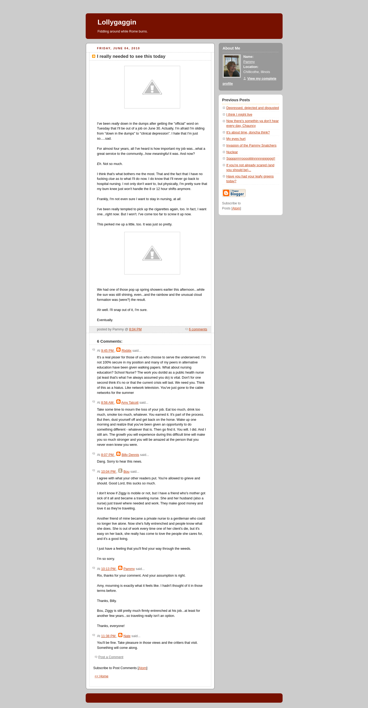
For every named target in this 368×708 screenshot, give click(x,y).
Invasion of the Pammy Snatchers (251, 145)
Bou (126, 472)
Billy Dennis (130, 455)
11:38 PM (108, 636)
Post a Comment (110, 657)
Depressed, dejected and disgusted (252, 108)
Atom (142, 668)
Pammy (129, 569)
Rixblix (126, 351)
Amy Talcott (130, 402)
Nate (127, 636)
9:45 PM (107, 351)
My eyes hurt (236, 139)
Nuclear (232, 152)
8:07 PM (107, 455)
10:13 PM (108, 569)
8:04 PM (135, 329)
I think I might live (239, 114)
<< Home (102, 676)
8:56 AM (107, 402)
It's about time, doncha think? (248, 132)
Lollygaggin (117, 22)
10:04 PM (108, 472)
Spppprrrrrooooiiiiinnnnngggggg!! (250, 158)
